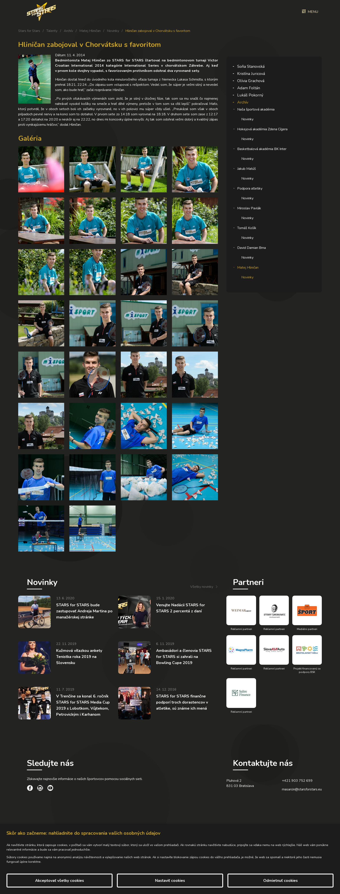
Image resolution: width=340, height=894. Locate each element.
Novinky (113, 30)
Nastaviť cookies (170, 880)
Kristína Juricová (251, 73)
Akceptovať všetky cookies (59, 880)
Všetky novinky (201, 586)
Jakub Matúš (246, 168)
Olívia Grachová (250, 80)
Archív (68, 30)
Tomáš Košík (246, 228)
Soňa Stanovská (251, 66)
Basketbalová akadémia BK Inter (261, 149)
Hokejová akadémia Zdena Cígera (262, 129)
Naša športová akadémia (256, 109)
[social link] (30, 789)
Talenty (51, 30)
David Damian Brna (251, 247)
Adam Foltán (248, 88)
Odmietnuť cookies (280, 880)
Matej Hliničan (90, 30)
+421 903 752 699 (297, 780)
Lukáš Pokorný (250, 95)
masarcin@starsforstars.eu (302, 789)
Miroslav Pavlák (249, 208)
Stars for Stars (29, 30)
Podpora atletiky (249, 188)
